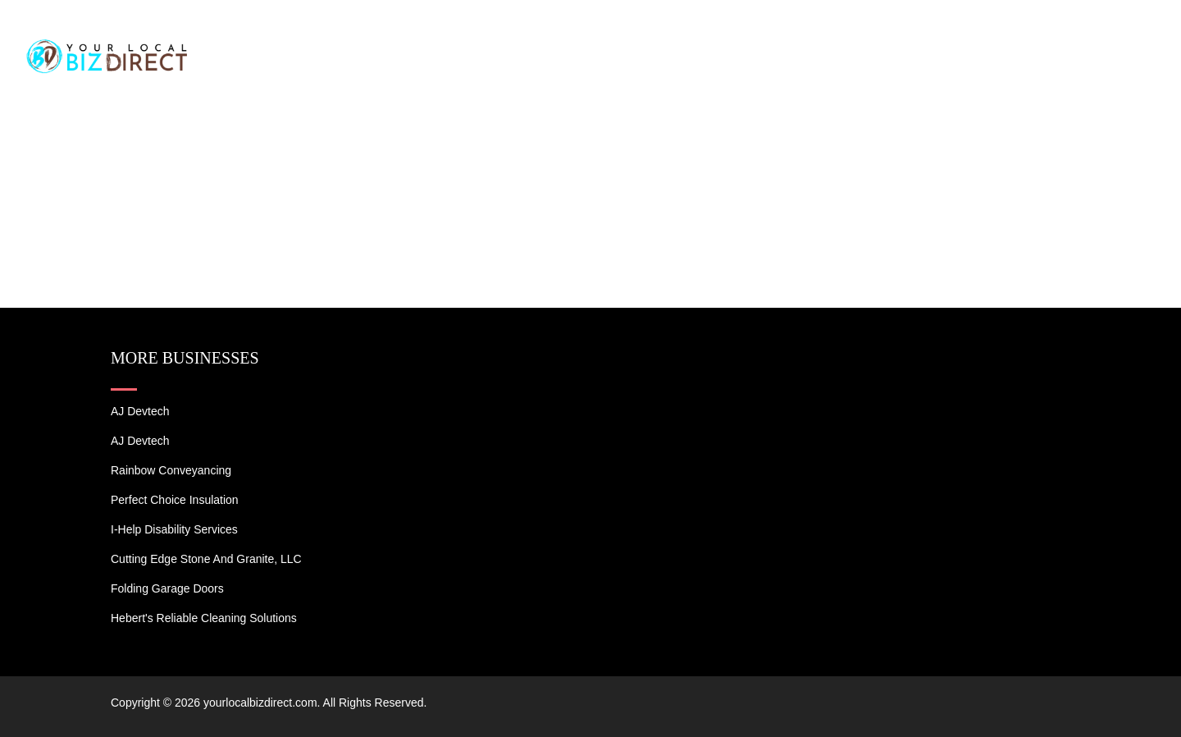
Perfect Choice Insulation (175, 499)
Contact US (1107, 32)
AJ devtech (140, 411)
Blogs (1022, 32)
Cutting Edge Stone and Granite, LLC (206, 558)
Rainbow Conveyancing (171, 470)
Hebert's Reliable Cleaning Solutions (204, 618)
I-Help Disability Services (174, 529)
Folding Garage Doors (167, 588)
